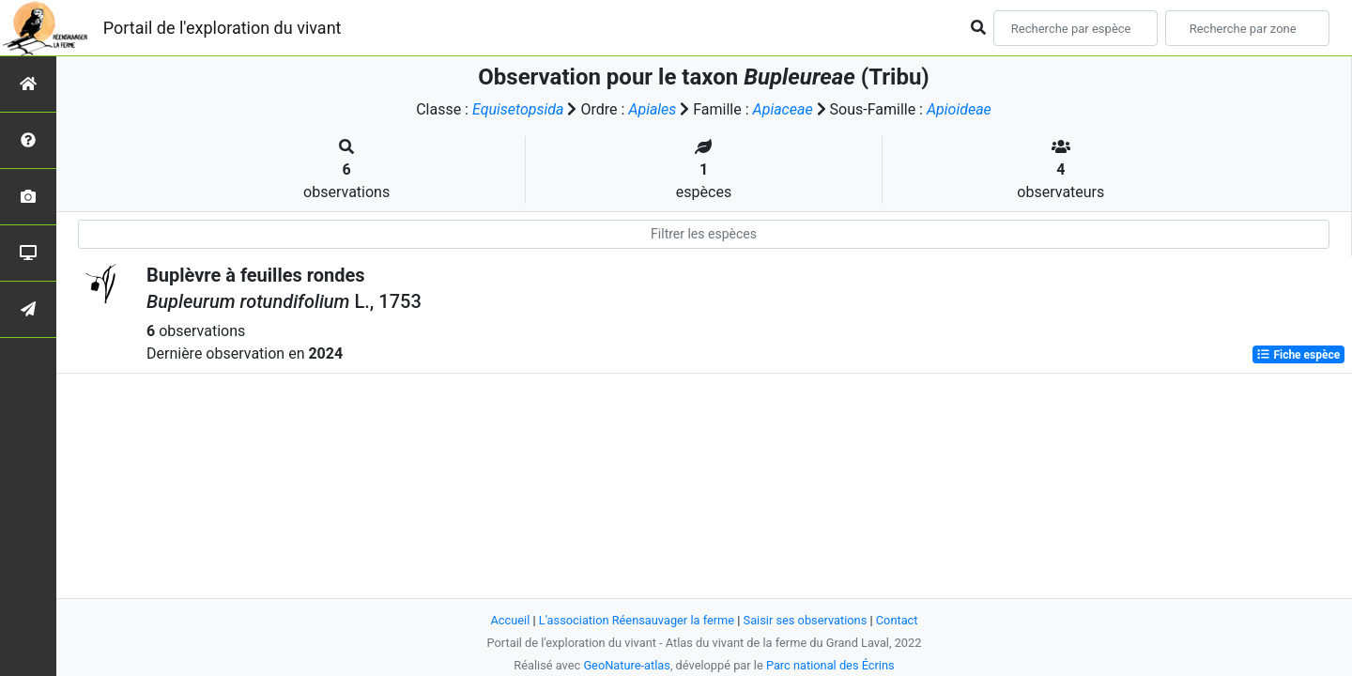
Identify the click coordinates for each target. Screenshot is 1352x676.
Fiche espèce (1298, 354)
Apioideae (959, 109)
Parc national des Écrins (830, 665)
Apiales (652, 109)
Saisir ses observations (806, 620)
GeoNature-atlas (626, 665)
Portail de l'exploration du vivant (222, 28)
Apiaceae (783, 109)
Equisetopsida (518, 109)
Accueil (510, 620)
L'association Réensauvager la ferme (636, 620)
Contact (897, 620)
